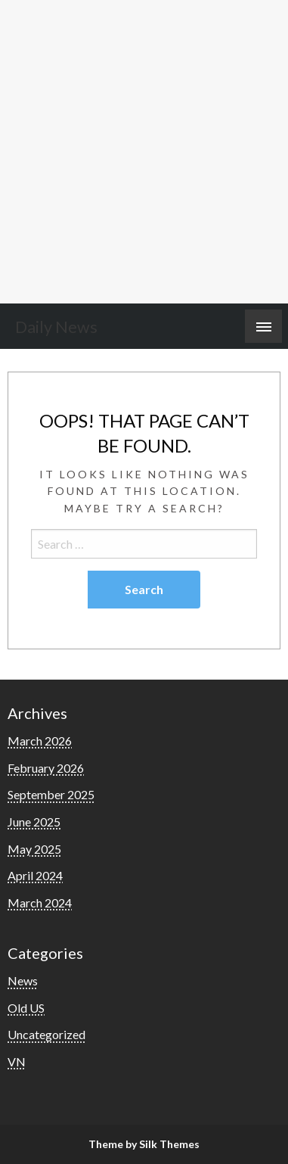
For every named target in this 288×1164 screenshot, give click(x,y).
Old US (26, 1008)
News (23, 980)
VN (17, 1061)
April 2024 (35, 875)
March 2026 (40, 740)
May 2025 (34, 849)
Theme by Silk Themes (144, 1144)
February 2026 (46, 768)
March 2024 (40, 902)
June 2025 (34, 821)
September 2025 (51, 794)
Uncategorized (46, 1034)
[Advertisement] (144, 152)
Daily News (56, 327)
